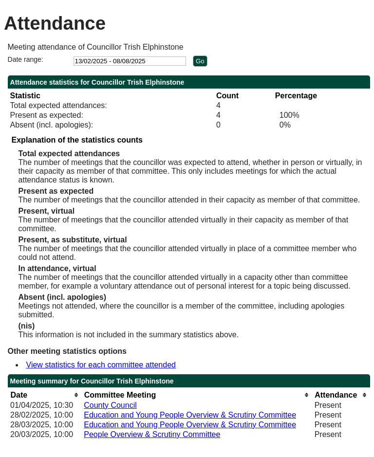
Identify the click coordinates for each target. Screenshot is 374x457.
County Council (110, 405)
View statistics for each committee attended (101, 365)
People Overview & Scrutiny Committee (152, 434)
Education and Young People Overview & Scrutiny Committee (190, 415)
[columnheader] (44, 395)
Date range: (25, 59)
